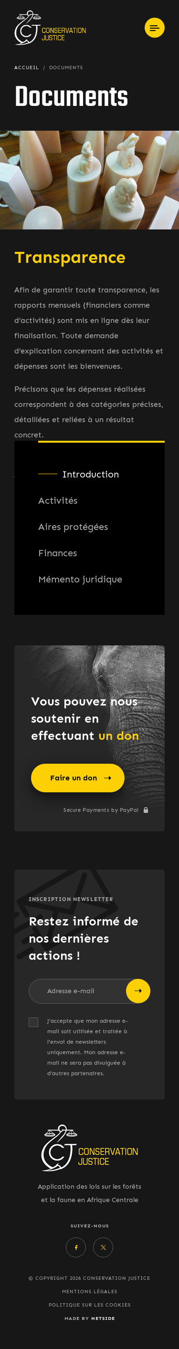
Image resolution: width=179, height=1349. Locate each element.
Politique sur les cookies (90, 1305)
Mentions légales (89, 1292)
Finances (57, 553)
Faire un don (80, 778)
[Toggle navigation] (155, 28)
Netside (103, 1318)
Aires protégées (73, 526)
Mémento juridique (80, 579)
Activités (57, 500)
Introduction (90, 474)
